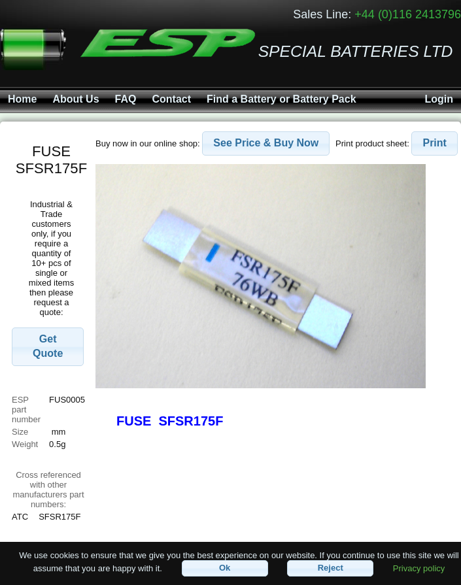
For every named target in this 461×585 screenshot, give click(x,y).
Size (21, 432)
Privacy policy (419, 568)
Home (22, 99)
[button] (48, 347)
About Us (75, 99)
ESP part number (26, 409)
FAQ (126, 99)
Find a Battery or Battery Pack (281, 99)
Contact (171, 99)
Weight (25, 444)
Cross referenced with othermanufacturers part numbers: (48, 489)
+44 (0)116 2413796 (407, 14)
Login (438, 99)
